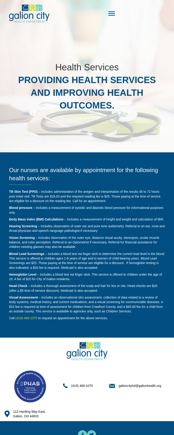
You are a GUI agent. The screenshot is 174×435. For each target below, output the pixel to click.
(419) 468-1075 (82, 386)
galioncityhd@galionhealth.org (140, 386)
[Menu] (111, 13)
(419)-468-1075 (26, 318)
